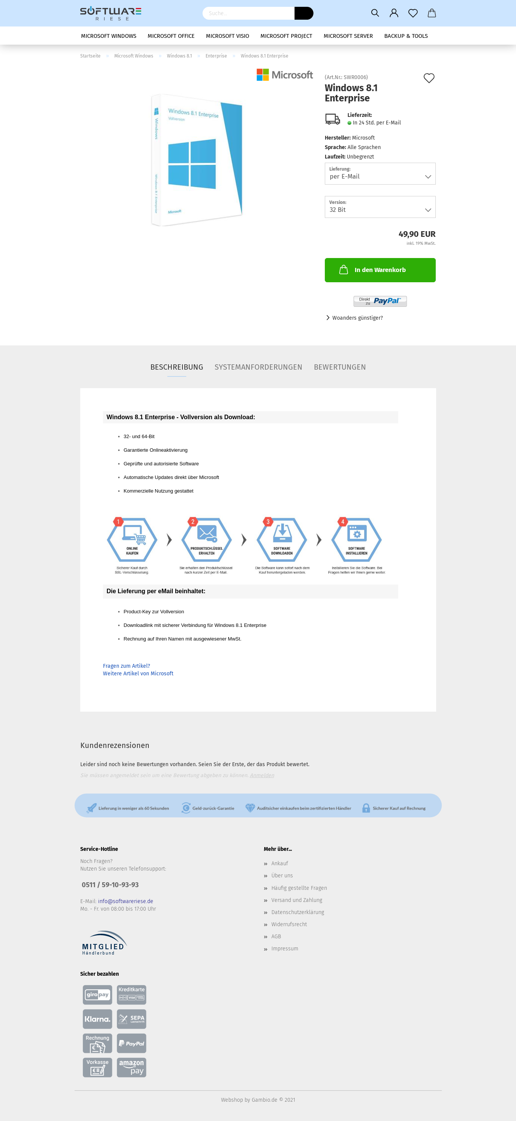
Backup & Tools (406, 36)
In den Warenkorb (372, 269)
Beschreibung (176, 367)
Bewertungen (340, 367)
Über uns (282, 875)
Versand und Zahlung (296, 900)
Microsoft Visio (227, 36)
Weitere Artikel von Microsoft (138, 673)
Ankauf (279, 863)
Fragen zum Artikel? (126, 666)
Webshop (232, 1100)
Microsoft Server (348, 36)
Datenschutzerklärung (297, 912)
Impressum (284, 948)
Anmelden (262, 775)
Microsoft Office (171, 36)
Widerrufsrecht (289, 924)
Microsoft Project (286, 36)
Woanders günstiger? (357, 318)
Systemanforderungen (258, 367)
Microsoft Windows (108, 36)
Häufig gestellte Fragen (299, 888)
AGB (276, 936)
